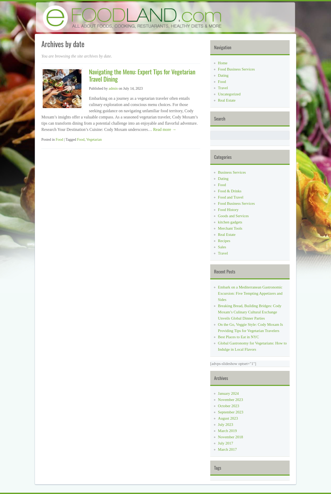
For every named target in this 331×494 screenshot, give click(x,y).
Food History (228, 210)
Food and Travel (230, 197)
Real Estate (227, 100)
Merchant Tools (230, 228)
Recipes (224, 241)
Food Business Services (236, 69)
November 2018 (230, 437)
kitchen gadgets (230, 222)
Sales (222, 247)
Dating (223, 75)
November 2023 (230, 400)
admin (113, 88)
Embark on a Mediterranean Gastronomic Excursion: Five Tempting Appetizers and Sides (250, 293)
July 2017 (225, 443)
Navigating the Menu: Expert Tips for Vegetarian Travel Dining (142, 75)
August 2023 (228, 418)
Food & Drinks (230, 191)
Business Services (232, 172)
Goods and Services (233, 216)
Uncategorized (229, 94)
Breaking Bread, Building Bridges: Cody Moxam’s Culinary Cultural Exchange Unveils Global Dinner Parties (249, 312)
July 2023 (225, 424)
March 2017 (227, 449)
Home (223, 63)
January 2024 (228, 393)
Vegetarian (94, 140)
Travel (223, 88)
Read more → (164, 129)
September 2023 (230, 412)
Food (59, 140)
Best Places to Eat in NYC (238, 337)
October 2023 (228, 406)
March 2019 (227, 431)
